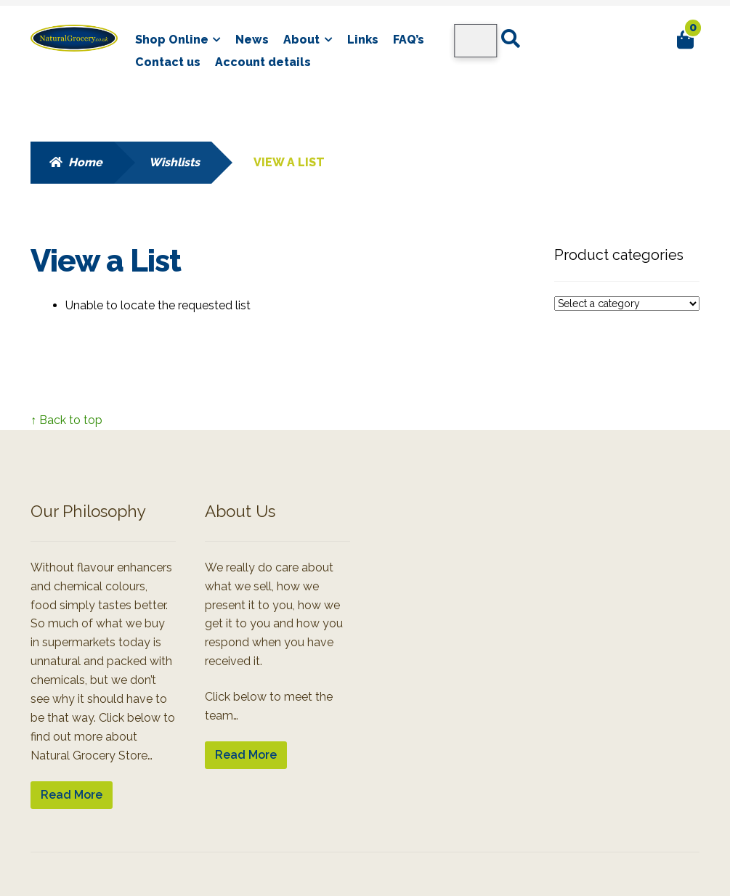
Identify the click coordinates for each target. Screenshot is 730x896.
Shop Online (171, 39)
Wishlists (174, 162)
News (252, 39)
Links (362, 39)
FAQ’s (408, 39)
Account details (263, 62)
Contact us (167, 62)
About (301, 39)
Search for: (509, 39)
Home (85, 162)
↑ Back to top (66, 420)
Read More (71, 795)
